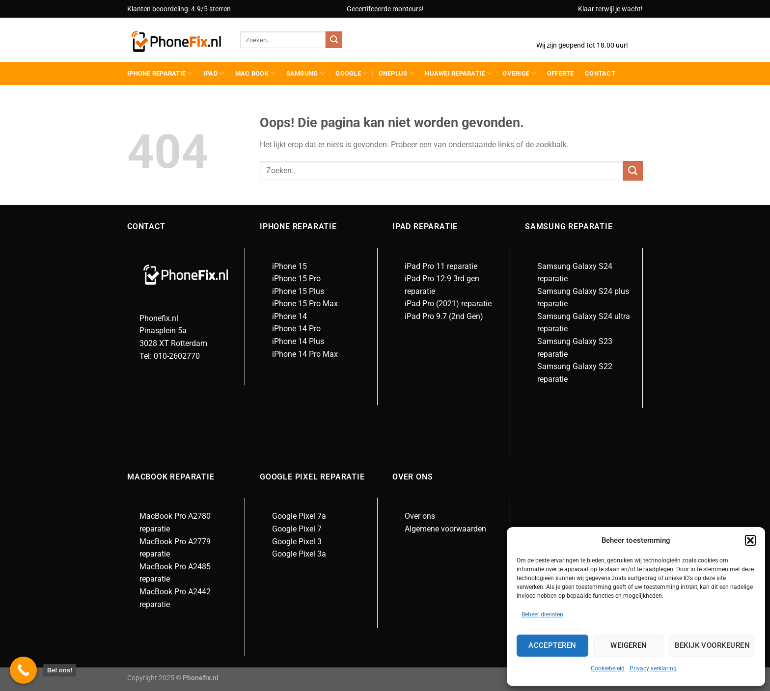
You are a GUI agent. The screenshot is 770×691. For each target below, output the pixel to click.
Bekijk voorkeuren (712, 645)
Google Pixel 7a (299, 516)
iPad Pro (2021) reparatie (448, 303)
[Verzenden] (334, 39)
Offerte (560, 73)
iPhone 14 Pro (296, 328)
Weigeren (628, 645)
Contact (600, 73)
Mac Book (255, 73)
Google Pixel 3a (299, 553)
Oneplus (396, 73)
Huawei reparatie (458, 73)
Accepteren (552, 645)
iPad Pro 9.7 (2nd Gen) (444, 316)
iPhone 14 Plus (298, 341)
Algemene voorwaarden (445, 528)
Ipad (213, 73)
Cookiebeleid (608, 668)
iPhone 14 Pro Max (305, 354)
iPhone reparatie (159, 73)
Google (351, 73)
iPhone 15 (289, 266)
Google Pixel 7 (297, 528)
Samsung (305, 73)
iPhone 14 (289, 316)
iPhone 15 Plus (298, 291)
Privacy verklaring (653, 668)
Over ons (420, 516)
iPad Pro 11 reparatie (441, 266)
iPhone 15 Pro (296, 278)
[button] (750, 540)
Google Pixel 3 (297, 541)
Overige (519, 73)
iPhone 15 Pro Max (305, 303)
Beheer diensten (542, 614)
